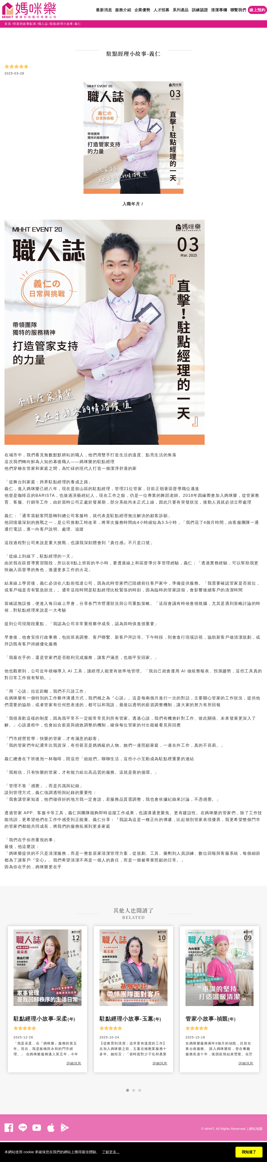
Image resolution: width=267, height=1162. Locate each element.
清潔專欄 (219, 10)
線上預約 (257, 10)
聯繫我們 (238, 10)
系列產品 (181, 10)
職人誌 (43, 23)
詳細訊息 (74, 1063)
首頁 (8, 23)
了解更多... (110, 1152)
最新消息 (104, 10)
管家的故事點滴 (24, 23)
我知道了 (249, 1152)
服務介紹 (123, 10)
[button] (127, 1090)
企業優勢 (142, 10)
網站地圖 (255, 1125)
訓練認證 (200, 10)
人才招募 (162, 10)
